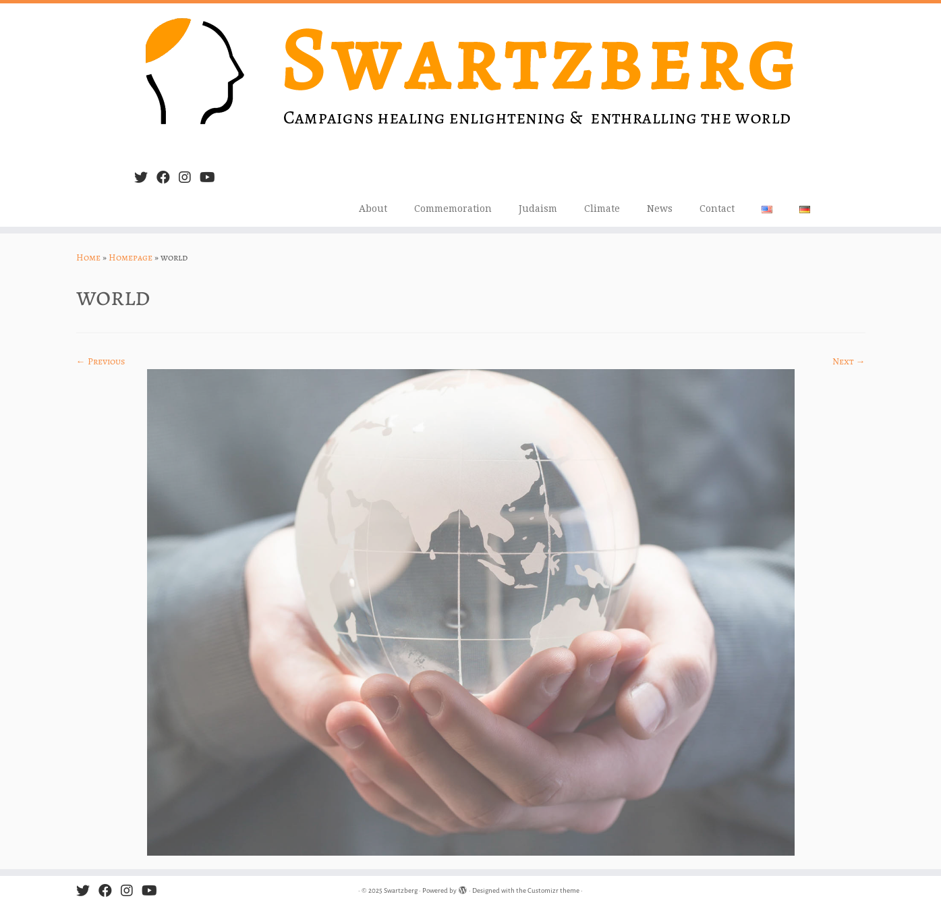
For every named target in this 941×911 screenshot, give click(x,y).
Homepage (130, 257)
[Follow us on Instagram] (189, 178)
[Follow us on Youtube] (212, 178)
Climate (602, 208)
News (660, 208)
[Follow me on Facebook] (167, 178)
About (373, 208)
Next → (848, 361)
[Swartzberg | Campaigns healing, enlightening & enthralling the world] (470, 81)
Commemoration (453, 208)
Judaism (538, 208)
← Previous (100, 361)
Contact (717, 208)
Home (88, 257)
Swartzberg (401, 890)
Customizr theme (553, 890)
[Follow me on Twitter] (145, 178)
